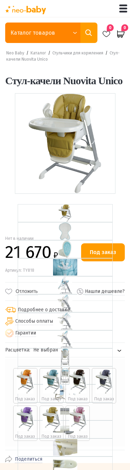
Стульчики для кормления (77, 53)
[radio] (25, 385)
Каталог (38, 53)
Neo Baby (15, 53)
